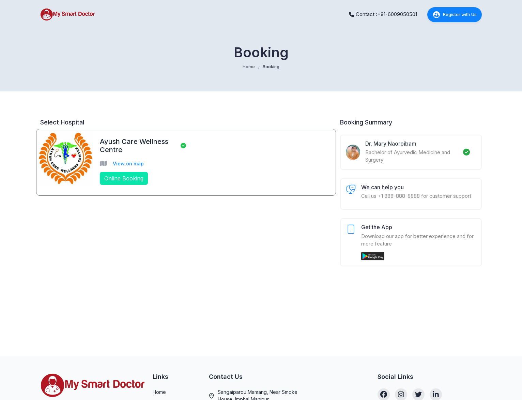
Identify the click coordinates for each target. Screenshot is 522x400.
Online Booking (123, 178)
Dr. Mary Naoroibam (390, 143)
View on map (128, 163)
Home (249, 66)
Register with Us (454, 15)
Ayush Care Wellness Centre (134, 145)
